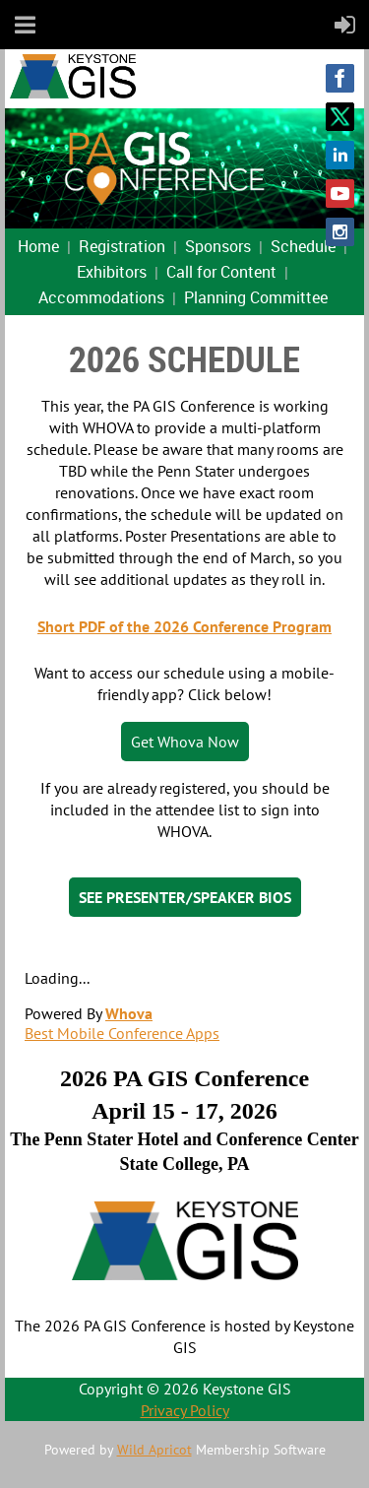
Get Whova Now (185, 741)
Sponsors (218, 246)
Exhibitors (112, 272)
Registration (122, 246)
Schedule (303, 246)
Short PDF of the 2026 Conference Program (184, 626)
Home (38, 246)
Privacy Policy (185, 1410)
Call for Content (221, 272)
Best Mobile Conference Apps (122, 1033)
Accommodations (101, 297)
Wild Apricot (154, 1449)
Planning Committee (256, 297)
